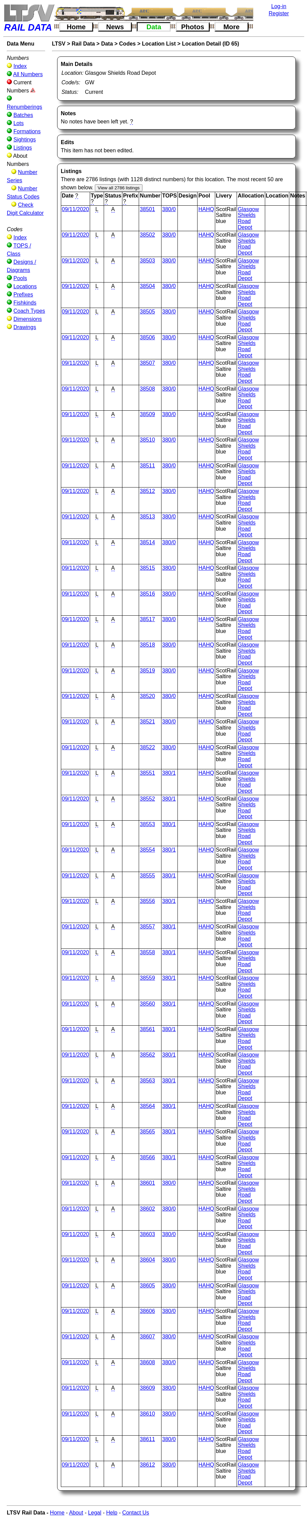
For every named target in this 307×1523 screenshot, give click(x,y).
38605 (147, 1285)
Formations (26, 131)
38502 (147, 235)
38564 (147, 1106)
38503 (147, 260)
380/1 (169, 773)
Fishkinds (24, 303)
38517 (147, 619)
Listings (22, 148)
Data (154, 27)
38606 (147, 1311)
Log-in (278, 6)
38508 (147, 389)
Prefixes (23, 294)
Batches (23, 115)
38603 (147, 1234)
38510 (147, 440)
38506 (147, 337)
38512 (147, 491)
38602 (147, 1209)
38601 (147, 1183)
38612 (147, 1465)
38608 (147, 1362)
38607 (147, 1336)
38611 (147, 1439)
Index (20, 66)
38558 (147, 952)
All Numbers (28, 74)
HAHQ (206, 209)
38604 (147, 1260)
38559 (147, 978)
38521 (147, 721)
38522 (147, 747)
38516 (147, 594)
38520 (147, 696)
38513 (147, 516)
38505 (147, 311)
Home (76, 27)
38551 (147, 773)
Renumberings (24, 107)
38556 (147, 901)
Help (111, 1513)
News (115, 27)
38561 (147, 1029)
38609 (147, 1388)
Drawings (24, 327)
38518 (147, 645)
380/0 (169, 209)
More (231, 27)
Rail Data (83, 44)
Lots (18, 123)
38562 (147, 1055)
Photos (192, 27)
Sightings (24, 139)
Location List (159, 44)
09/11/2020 (75, 209)
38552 (147, 799)
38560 (147, 1004)
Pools (20, 278)
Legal (94, 1513)
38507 (147, 363)
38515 (147, 568)
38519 (147, 670)
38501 (147, 209)
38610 (147, 1414)
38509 (147, 414)
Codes (127, 44)
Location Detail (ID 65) (210, 44)
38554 (147, 850)
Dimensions (27, 319)
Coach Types (29, 311)
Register (279, 13)
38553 (147, 824)
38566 (147, 1157)
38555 (147, 875)
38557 (147, 926)
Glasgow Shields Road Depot (248, 218)
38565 (147, 1131)
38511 (147, 465)
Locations (25, 286)
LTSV (59, 44)
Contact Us (135, 1513)
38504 (147, 286)
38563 (147, 1080)
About (76, 1513)
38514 (147, 542)
